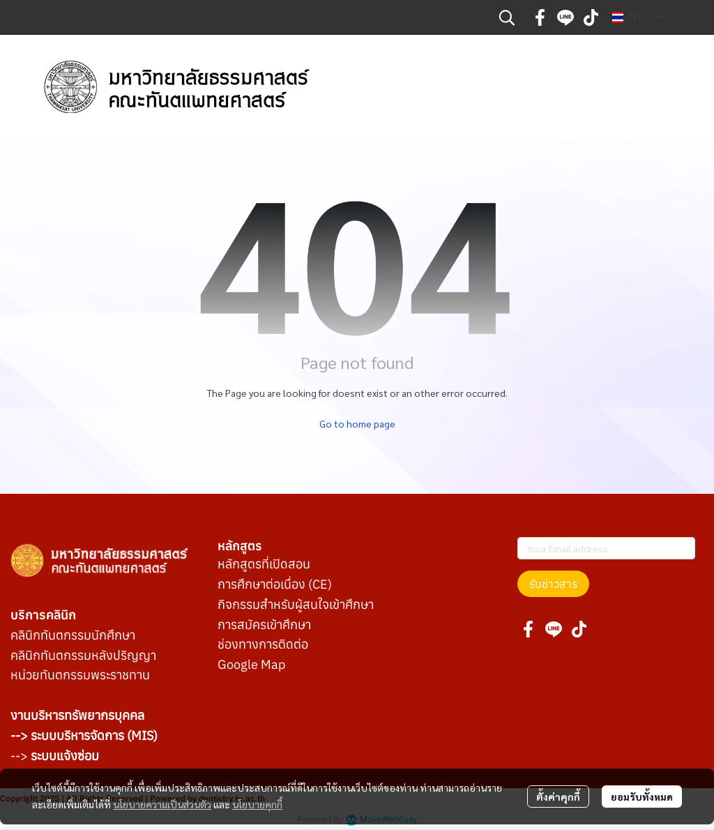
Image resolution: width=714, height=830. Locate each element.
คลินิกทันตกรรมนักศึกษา (72, 635)
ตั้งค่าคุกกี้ (558, 796)
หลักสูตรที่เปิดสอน (264, 564)
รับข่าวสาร (553, 584)
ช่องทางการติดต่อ (263, 644)
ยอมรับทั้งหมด (642, 796)
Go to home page (357, 423)
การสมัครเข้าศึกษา (264, 625)
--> (54, 756)
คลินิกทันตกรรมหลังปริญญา (83, 655)
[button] (507, 17)
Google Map (251, 664)
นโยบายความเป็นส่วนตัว (162, 804)
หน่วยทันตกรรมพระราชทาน (80, 675)
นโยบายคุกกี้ (257, 804)
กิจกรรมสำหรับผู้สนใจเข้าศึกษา (296, 604)
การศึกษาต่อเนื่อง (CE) (275, 584)
